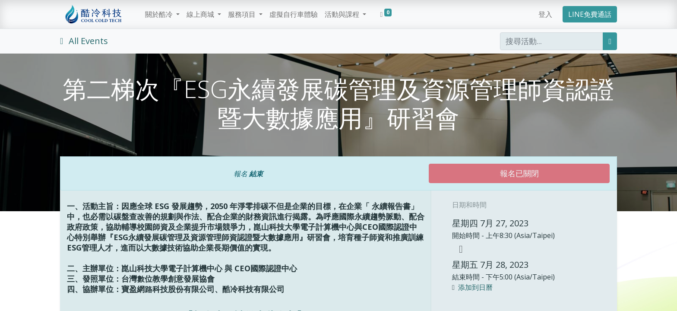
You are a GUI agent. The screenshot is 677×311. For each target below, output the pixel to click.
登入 (545, 14)
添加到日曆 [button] (475, 287)
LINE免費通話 (589, 14)
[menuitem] (293, 14)
